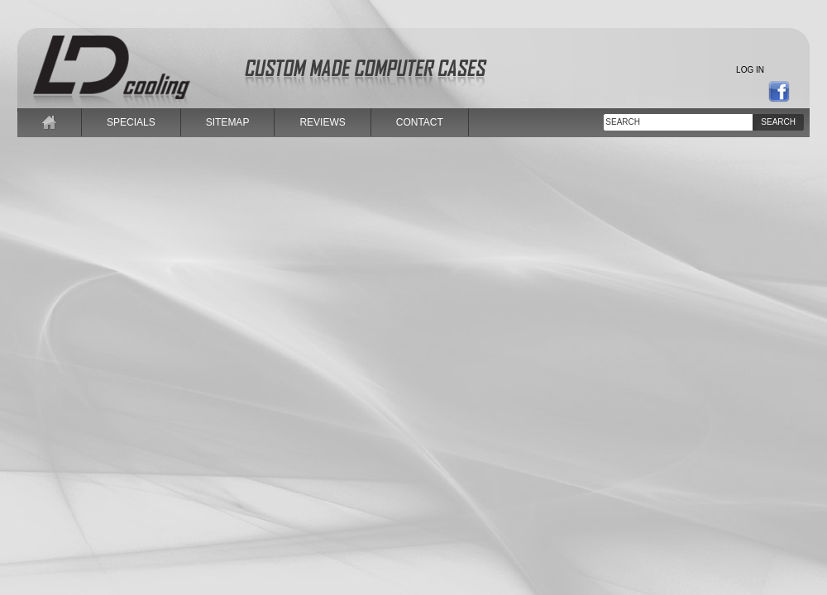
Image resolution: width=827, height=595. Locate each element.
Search (778, 121)
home (49, 122)
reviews (322, 122)
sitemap (228, 122)
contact (419, 122)
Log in (750, 69)
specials (131, 122)
